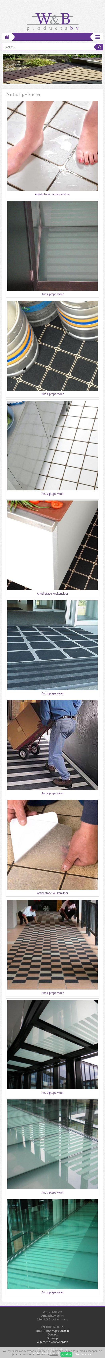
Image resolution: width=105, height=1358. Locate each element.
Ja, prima (66, 1354)
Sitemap (52, 1338)
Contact (53, 1334)
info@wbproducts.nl (56, 1331)
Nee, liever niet (83, 1354)
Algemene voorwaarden (52, 1342)
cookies (54, 1354)
